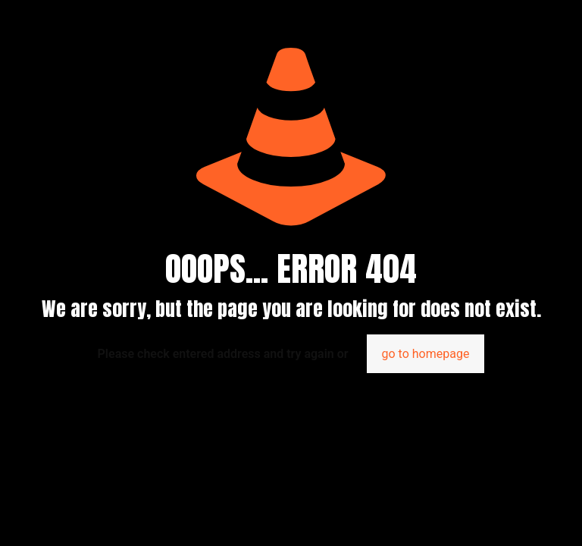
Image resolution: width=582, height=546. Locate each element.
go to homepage (426, 354)
